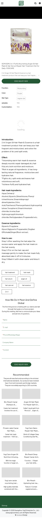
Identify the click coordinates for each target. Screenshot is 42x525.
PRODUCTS (25, 15)
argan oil (24, 279)
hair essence (26, 285)
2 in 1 (7, 292)
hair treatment (10, 272)
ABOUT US (16, 15)
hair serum (8, 279)
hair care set (9, 285)
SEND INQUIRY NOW (21, 81)
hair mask (27, 272)
